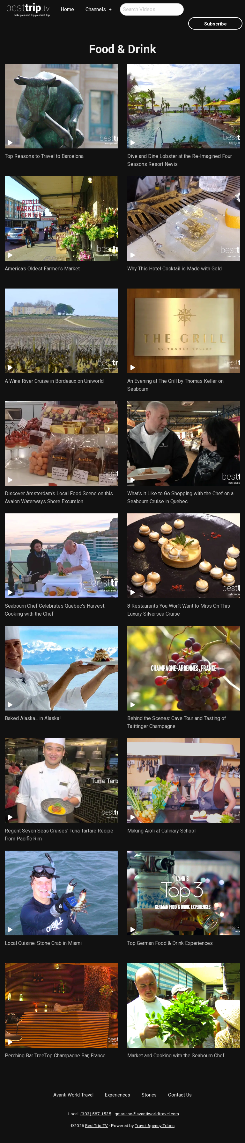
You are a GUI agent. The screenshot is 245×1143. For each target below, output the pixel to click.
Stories (149, 1095)
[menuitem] (28, 10)
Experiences (117, 1095)
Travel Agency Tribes (154, 1125)
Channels (95, 9)
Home (67, 9)
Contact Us (180, 1095)
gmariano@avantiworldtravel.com (147, 1113)
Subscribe (215, 24)
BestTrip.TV (96, 1125)
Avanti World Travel (73, 1095)
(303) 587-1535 (95, 1113)
